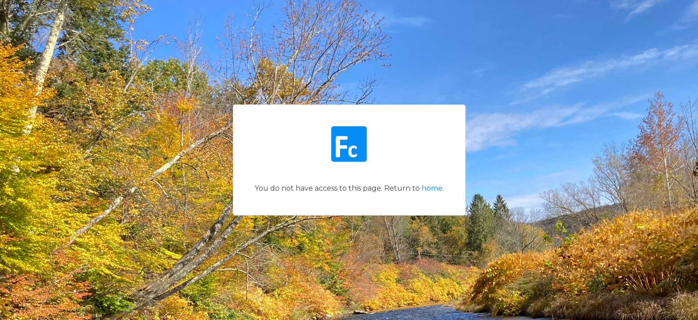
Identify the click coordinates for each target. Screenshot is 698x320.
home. (433, 188)
